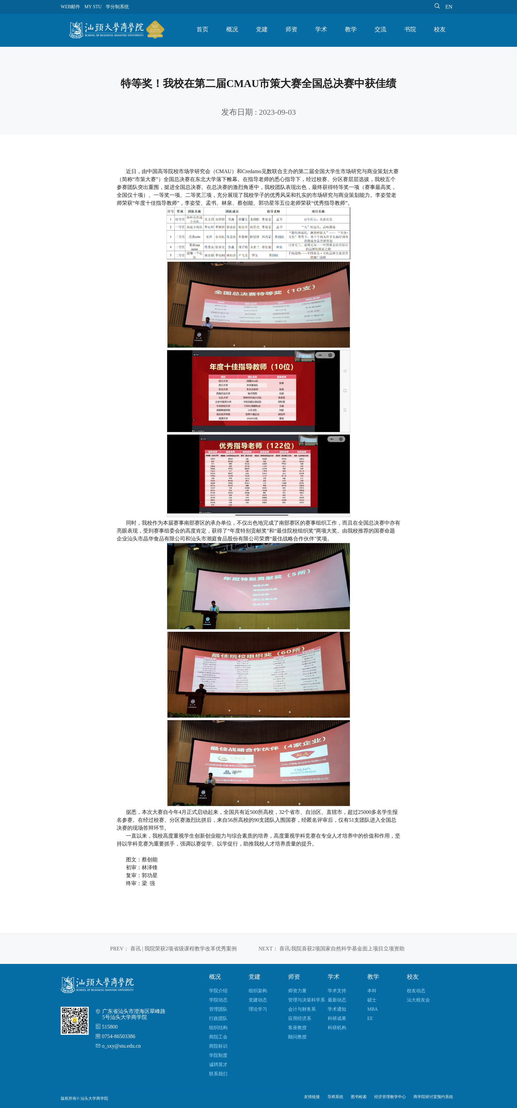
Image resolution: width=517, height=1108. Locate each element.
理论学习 (258, 1009)
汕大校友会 (418, 1000)
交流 (380, 29)
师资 (291, 29)
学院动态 (218, 1000)
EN (448, 7)
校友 (440, 29)
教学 (351, 29)
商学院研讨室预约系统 (433, 1096)
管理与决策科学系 (306, 1000)
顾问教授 (297, 1036)
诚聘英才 (218, 1064)
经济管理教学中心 (390, 1096)
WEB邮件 (70, 6)
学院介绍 (218, 990)
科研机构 (337, 1027)
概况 (232, 29)
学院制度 (218, 1055)
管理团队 (218, 1009)
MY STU (93, 6)
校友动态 (416, 990)
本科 (372, 990)
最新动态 (337, 1000)
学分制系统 (117, 6)
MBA (372, 1009)
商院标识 (218, 1046)
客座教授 (297, 1027)
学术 (321, 29)
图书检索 (359, 1096)
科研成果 (337, 1018)
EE (370, 1018)
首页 (202, 29)
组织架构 (258, 990)
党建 (262, 29)
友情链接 (312, 1096)
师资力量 (297, 990)
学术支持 (337, 990)
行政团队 (218, 1018)
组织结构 (218, 1027)
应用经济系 (299, 1018)
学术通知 (337, 1009)
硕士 (372, 1000)
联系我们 (218, 1073)
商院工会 (218, 1036)
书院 (410, 29)
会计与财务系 (302, 1009)
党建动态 (258, 1000)
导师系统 (335, 1096)
